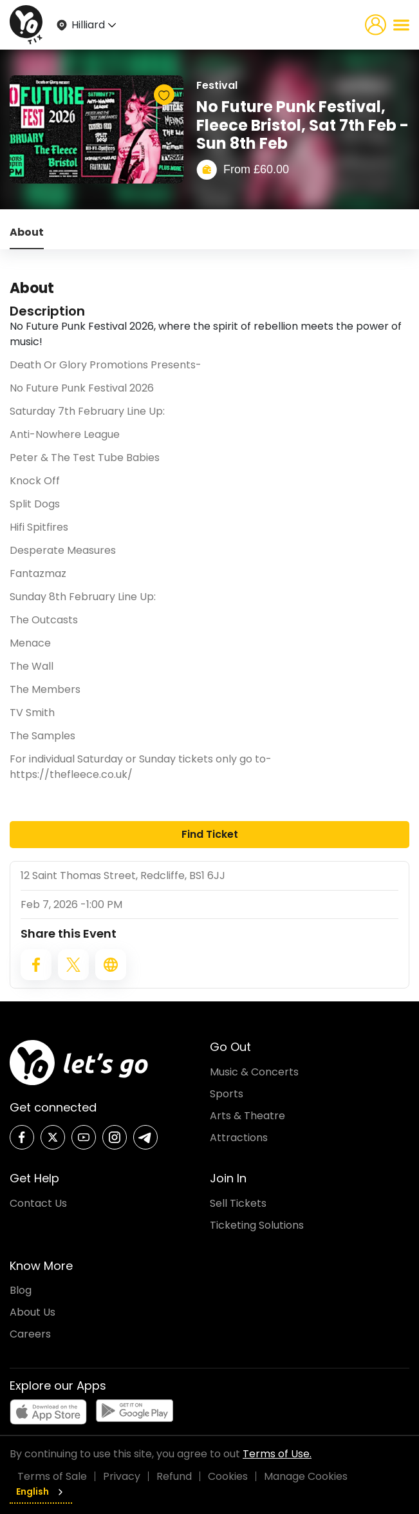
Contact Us (38, 1203)
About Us (32, 1312)
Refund (174, 1476)
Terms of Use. (277, 1453)
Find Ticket (210, 834)
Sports (226, 1093)
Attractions (239, 1137)
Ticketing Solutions (257, 1225)
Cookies (228, 1476)
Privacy (121, 1476)
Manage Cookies (306, 1476)
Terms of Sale (52, 1476)
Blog (21, 1290)
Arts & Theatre (247, 1115)
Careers (30, 1334)
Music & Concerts (254, 1072)
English (41, 1491)
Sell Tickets (238, 1203)
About (27, 232)
